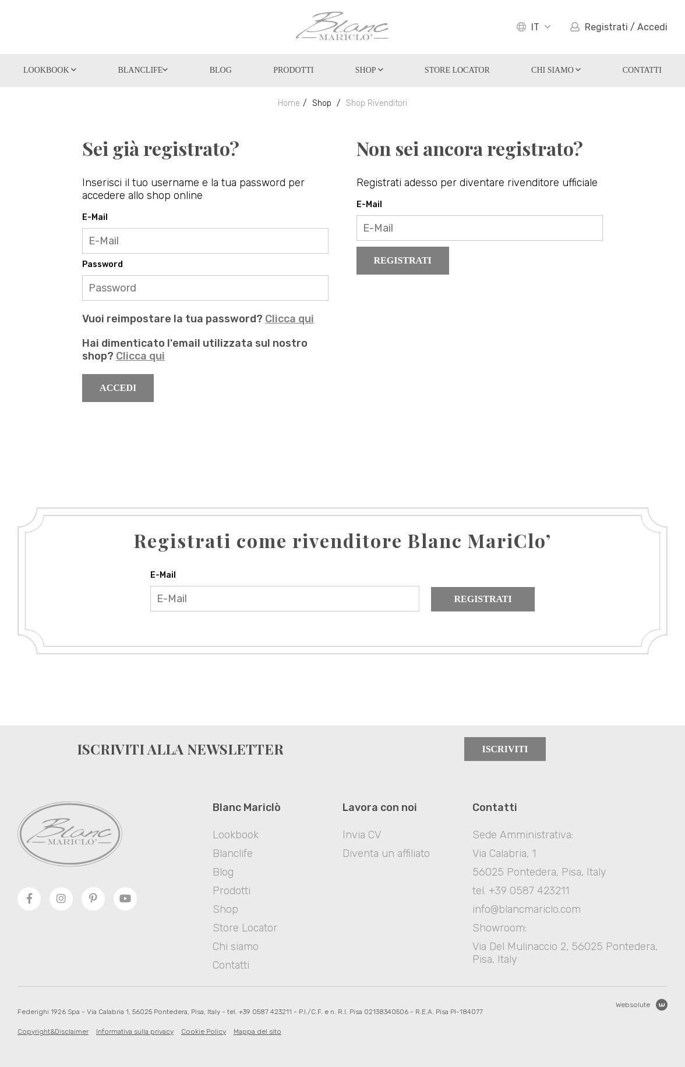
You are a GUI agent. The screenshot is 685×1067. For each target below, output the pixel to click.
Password (102, 264)
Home (289, 103)
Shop (369, 70)
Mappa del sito (257, 1031)
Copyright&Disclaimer (53, 1031)
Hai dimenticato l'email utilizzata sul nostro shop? (195, 349)
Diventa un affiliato (386, 853)
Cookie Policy (203, 1031)
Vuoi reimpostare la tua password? (198, 318)
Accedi (118, 388)
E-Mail (95, 217)
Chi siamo (556, 70)
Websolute (642, 1005)
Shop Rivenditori (376, 103)
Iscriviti (505, 749)
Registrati (403, 260)
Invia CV (361, 834)
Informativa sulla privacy (135, 1031)
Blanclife (143, 70)
